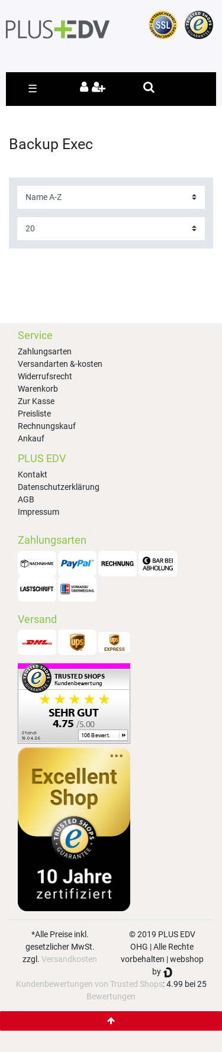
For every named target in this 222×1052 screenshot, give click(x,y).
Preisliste (34, 413)
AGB (26, 499)
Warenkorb (38, 388)
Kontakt (32, 474)
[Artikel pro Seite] (111, 228)
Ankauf (31, 438)
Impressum (38, 512)
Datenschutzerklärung (58, 487)
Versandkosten (69, 959)
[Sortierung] (111, 197)
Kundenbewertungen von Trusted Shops (89, 984)
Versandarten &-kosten (60, 364)
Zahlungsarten (45, 351)
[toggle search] (149, 87)
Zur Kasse (36, 401)
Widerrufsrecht (45, 376)
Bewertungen (111, 996)
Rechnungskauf (47, 426)
